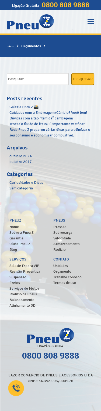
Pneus (59, 220)
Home (14, 227)
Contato (61, 259)
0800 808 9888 (65, 4)
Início (10, 46)
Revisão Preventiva (24, 271)
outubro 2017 (20, 161)
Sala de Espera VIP (24, 265)
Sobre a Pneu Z (21, 232)
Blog (13, 249)
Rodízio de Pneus (23, 294)
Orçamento (62, 271)
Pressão (60, 227)
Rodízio (59, 249)
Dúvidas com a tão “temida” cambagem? (41, 118)
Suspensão (17, 277)
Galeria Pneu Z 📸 (24, 107)
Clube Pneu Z (19, 244)
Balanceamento (21, 300)
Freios (14, 282)
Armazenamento (66, 244)
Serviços (17, 259)
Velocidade (62, 238)
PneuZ (15, 220)
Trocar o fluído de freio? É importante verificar (47, 124)
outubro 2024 (20, 156)
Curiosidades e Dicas (26, 182)
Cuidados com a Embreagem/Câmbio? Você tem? (48, 112)
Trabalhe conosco (67, 277)
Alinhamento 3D (22, 305)
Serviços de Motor (24, 288)
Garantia (16, 238)
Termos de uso (64, 282)
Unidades (60, 265)
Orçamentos (31, 46)
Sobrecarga (62, 232)
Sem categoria (21, 188)
